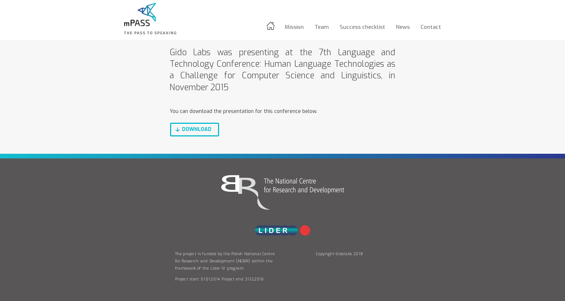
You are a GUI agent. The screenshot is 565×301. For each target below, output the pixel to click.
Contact (431, 27)
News (403, 27)
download (197, 129)
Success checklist (362, 27)
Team (322, 27)
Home (271, 26)
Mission (294, 27)
